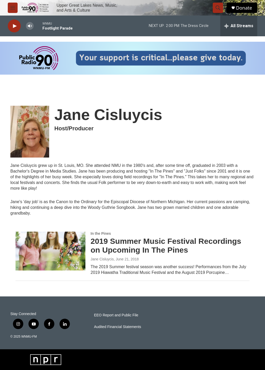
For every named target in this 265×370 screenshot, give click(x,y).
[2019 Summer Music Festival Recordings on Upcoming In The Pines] (50, 251)
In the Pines (101, 233)
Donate (244, 8)
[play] (14, 26)
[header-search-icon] (218, 8)
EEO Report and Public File (116, 315)
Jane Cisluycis (102, 259)
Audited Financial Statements (117, 327)
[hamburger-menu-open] (13, 8)
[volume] (29, 26)
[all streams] (238, 26)
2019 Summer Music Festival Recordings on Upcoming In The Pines (166, 245)
